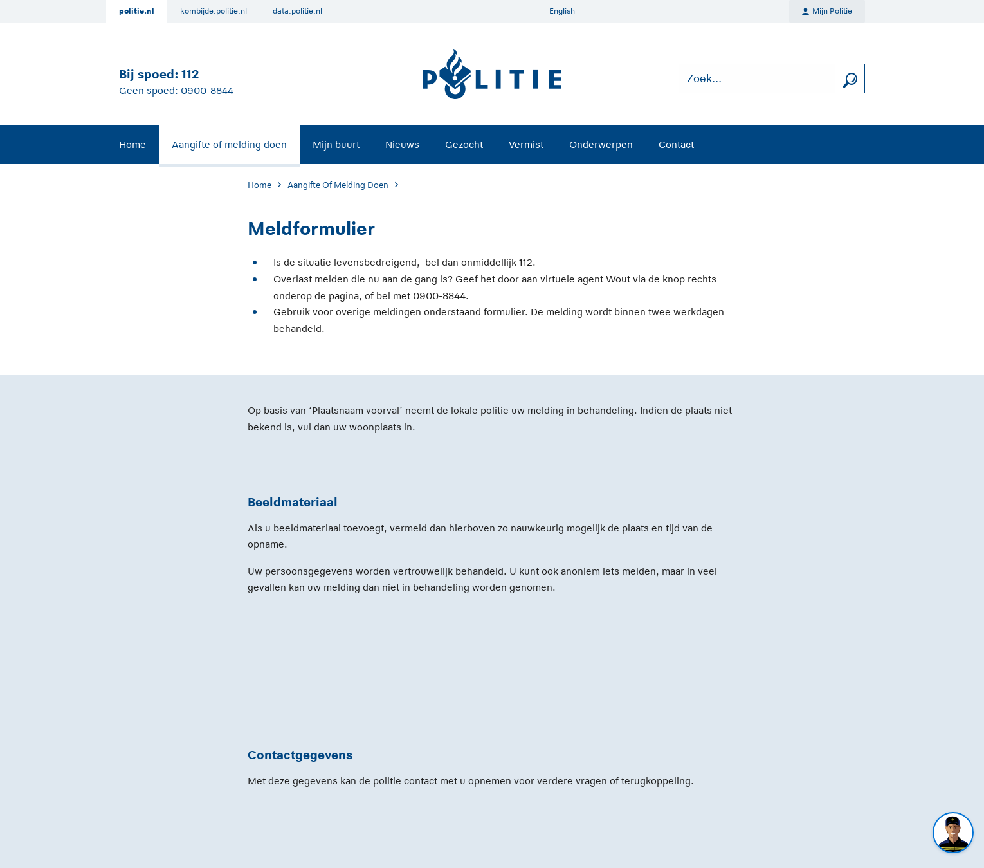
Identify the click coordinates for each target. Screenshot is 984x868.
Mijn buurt (336, 144)
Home (132, 144)
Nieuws (402, 144)
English (562, 11)
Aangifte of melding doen (229, 144)
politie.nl (136, 11)
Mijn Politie (827, 11)
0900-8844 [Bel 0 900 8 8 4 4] (207, 90)
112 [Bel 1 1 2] (190, 74)
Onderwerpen (601, 144)
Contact (676, 144)
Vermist (526, 144)
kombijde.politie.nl (213, 11)
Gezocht (464, 144)
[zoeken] (849, 78)
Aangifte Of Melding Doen (337, 185)
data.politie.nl (297, 11)
